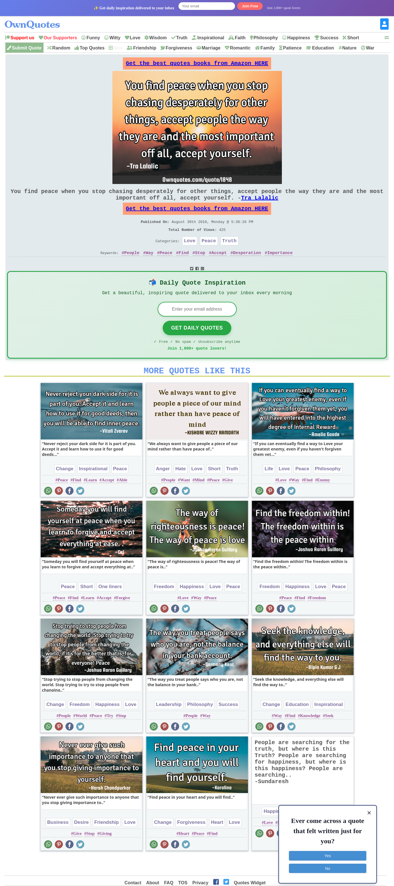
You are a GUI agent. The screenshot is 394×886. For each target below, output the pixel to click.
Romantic (240, 48)
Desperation (247, 265)
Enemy (323, 498)
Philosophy (266, 37)
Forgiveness (179, 48)
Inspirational (210, 37)
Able (123, 498)
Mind (199, 498)
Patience (292, 48)
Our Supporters (60, 37)
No (327, 865)
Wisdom (158, 37)
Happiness (298, 37)
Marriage (211, 48)
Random (61, 48)
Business (58, 841)
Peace (209, 252)
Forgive (123, 616)
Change (64, 487)
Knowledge (310, 734)
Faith (240, 37)
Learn (91, 498)
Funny (93, 37)
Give (228, 498)
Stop (200, 265)
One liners (110, 605)
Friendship (144, 48)
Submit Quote (27, 48)
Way (149, 265)
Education (323, 48)
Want (185, 498)
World (81, 734)
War (370, 48)
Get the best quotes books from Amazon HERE (197, 65)
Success (329, 37)
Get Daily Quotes (197, 343)
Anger (163, 487)
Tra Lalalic (259, 203)
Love (135, 37)
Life (269, 487)
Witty (114, 37)
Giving (105, 852)
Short (353, 37)
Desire (81, 841)
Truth (182, 37)
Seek (329, 734)
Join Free (250, 6)
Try (110, 734)
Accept (219, 265)
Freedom (164, 605)
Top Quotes (92, 48)
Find (184, 265)
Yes (328, 852)
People (132, 265)
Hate (180, 487)
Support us (22, 37)
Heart (217, 841)
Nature (349, 48)
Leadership (169, 723)
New (118, 48)
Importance (280, 265)
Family (267, 48)
